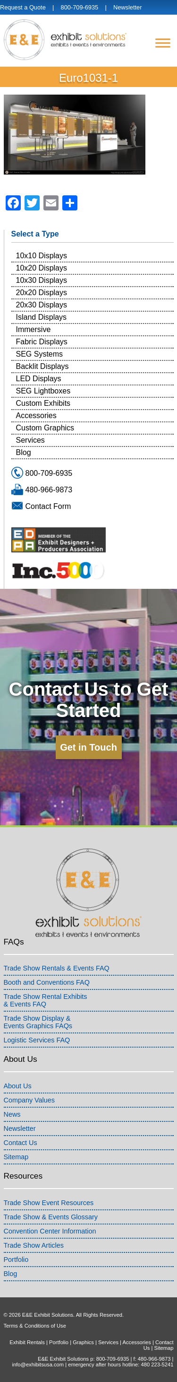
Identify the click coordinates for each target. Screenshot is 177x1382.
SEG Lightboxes (43, 391)
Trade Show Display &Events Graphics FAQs (38, 1022)
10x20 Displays (41, 268)
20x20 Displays (41, 293)
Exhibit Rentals (27, 1342)
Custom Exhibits (43, 403)
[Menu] (162, 42)
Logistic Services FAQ (37, 1040)
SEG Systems (39, 354)
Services (30, 440)
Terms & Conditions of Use (35, 1326)
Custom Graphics (45, 428)
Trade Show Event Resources (49, 1203)
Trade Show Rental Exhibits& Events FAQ (45, 1000)
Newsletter (127, 7)
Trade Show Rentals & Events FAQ (57, 968)
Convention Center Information (50, 1231)
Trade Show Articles (34, 1245)
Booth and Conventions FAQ (47, 982)
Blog (23, 452)
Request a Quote (23, 7)
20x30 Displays (41, 305)
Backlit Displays (42, 366)
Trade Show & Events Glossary (51, 1217)
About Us (18, 1086)
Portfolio (16, 1259)
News (12, 1114)
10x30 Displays (41, 280)
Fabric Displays (41, 342)
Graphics (83, 1342)
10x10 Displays (41, 256)
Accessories (36, 415)
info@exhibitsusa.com (38, 1364)
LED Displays (38, 379)
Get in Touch (88, 747)
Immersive (33, 329)
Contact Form (48, 506)
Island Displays (41, 317)
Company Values (29, 1100)
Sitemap (16, 1157)
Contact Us (20, 1142)
